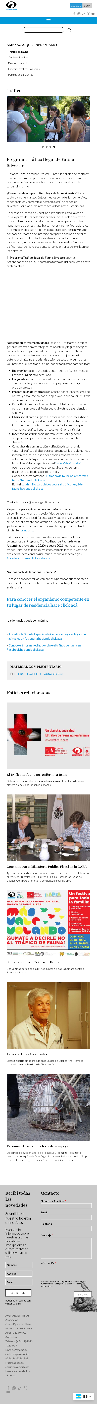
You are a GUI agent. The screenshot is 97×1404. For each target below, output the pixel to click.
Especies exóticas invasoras (24, 68)
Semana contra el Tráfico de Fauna (33, 962)
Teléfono (46, 1223)
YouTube (93, 14)
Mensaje (46, 1235)
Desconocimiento (18, 63)
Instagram (79, 14)
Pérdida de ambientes (20, 74)
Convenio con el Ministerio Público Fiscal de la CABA (47, 866)
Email (44, 1212)
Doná (87, 6)
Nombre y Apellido (52, 1200)
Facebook (74, 14)
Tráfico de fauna (18, 51)
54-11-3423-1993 (17, 1358)
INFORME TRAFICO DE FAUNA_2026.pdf (39, 673)
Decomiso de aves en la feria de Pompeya (37, 1146)
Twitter (88, 14)
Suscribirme (18, 1292)
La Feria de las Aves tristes (27, 1054)
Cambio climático (18, 57)
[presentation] (66, 1272)
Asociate (76, 6)
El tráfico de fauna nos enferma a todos (37, 774)
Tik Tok (84, 14)
